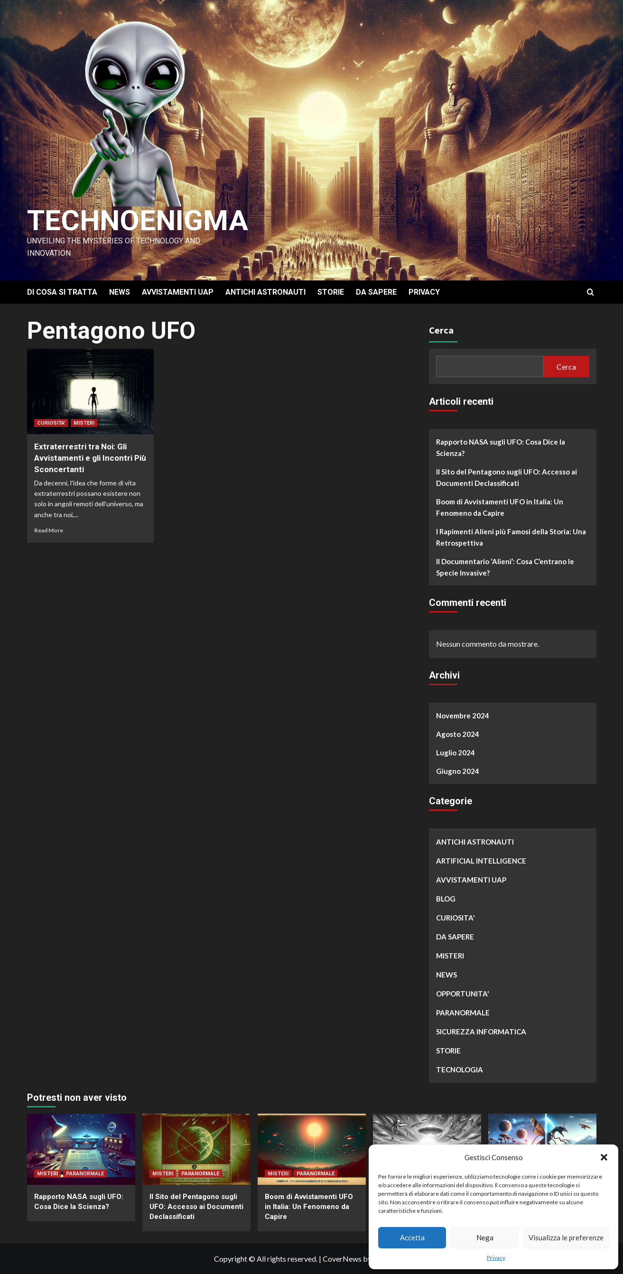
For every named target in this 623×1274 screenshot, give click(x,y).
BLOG (446, 898)
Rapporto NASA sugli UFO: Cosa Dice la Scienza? (500, 447)
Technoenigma (137, 220)
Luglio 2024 (455, 752)
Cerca (441, 330)
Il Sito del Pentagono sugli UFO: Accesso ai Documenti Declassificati (506, 477)
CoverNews (342, 1258)
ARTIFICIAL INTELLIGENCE (481, 860)
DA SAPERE (376, 292)
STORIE (330, 292)
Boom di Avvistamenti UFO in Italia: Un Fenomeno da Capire (499, 507)
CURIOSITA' (51, 423)
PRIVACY (424, 292)
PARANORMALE (463, 1012)
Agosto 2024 (457, 734)
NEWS (119, 292)
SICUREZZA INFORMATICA (481, 1031)
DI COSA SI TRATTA (62, 292)
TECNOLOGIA (459, 1069)
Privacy (496, 1257)
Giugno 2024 (457, 771)
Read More (48, 530)
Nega (484, 1237)
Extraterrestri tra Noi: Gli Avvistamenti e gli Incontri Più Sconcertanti (90, 458)
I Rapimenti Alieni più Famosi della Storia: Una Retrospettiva (511, 537)
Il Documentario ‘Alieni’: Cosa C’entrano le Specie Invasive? (505, 567)
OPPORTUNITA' (462, 993)
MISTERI (84, 423)
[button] (604, 1157)
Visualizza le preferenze (566, 1237)
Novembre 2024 (462, 715)
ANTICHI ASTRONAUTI (265, 292)
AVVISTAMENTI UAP (178, 292)
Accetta (412, 1237)
